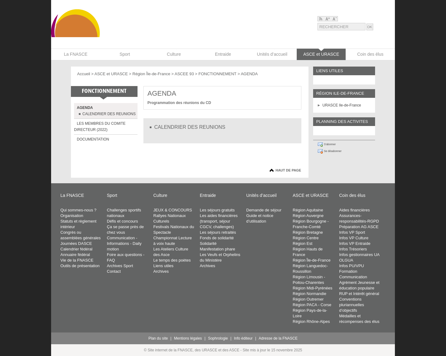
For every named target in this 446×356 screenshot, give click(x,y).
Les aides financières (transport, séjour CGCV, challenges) (219, 221)
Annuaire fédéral (75, 254)
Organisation (71, 215)
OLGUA (346, 260)
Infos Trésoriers (353, 249)
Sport (112, 195)
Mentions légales (188, 338)
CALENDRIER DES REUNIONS (109, 114)
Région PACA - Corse (312, 304)
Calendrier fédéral (76, 249)
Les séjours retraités (218, 232)
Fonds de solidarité (217, 238)
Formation (348, 271)
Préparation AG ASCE (358, 226)
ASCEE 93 (184, 74)
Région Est (303, 243)
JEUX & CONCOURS (172, 210)
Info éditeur (243, 338)
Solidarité (208, 243)
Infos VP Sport (352, 232)
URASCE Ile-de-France (341, 105)
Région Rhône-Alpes (311, 321)
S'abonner (330, 144)
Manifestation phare (217, 249)
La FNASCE (72, 195)
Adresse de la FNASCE (278, 338)
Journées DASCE (76, 243)
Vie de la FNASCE (77, 260)
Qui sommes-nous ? (78, 210)
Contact (114, 271)
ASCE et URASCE (111, 74)
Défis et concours (122, 221)
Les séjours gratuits (217, 210)
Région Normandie (309, 293)
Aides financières (354, 210)
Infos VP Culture (353, 238)
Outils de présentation (79, 265)
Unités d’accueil (261, 195)
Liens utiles (163, 265)
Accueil (83, 74)
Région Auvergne (308, 215)
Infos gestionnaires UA (359, 254)
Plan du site (158, 338)
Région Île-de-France (151, 74)
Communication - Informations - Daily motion (124, 243)
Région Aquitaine (308, 210)
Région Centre (306, 238)
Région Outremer (308, 299)
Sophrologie (218, 338)
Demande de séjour (263, 210)
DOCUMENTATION (93, 139)
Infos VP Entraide (354, 243)
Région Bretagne (308, 232)
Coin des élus (352, 195)
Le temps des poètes (172, 260)
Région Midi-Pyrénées (312, 288)
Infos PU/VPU (351, 265)
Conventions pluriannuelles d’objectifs (351, 305)
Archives (161, 271)
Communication (353, 277)
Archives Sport (120, 265)
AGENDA (85, 108)
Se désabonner (333, 151)
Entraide (208, 195)
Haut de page (288, 170)
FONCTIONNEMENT (218, 74)
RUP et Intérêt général (359, 293)
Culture (160, 195)
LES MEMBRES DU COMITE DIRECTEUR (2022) (99, 126)
